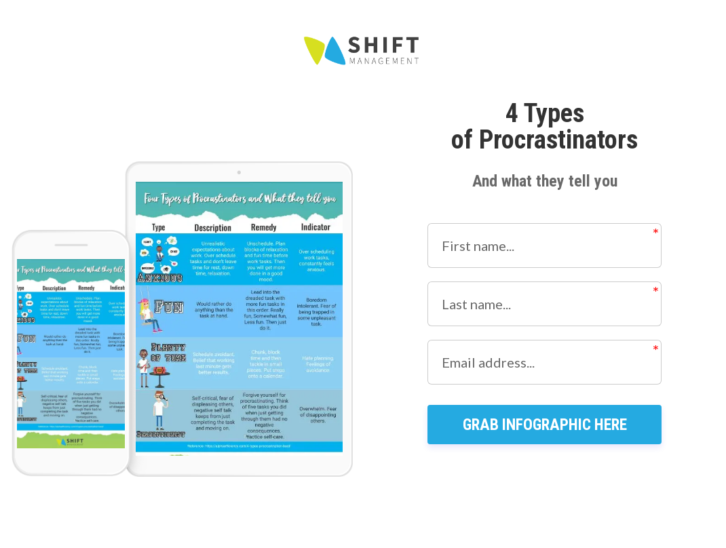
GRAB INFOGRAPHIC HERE (545, 451)
